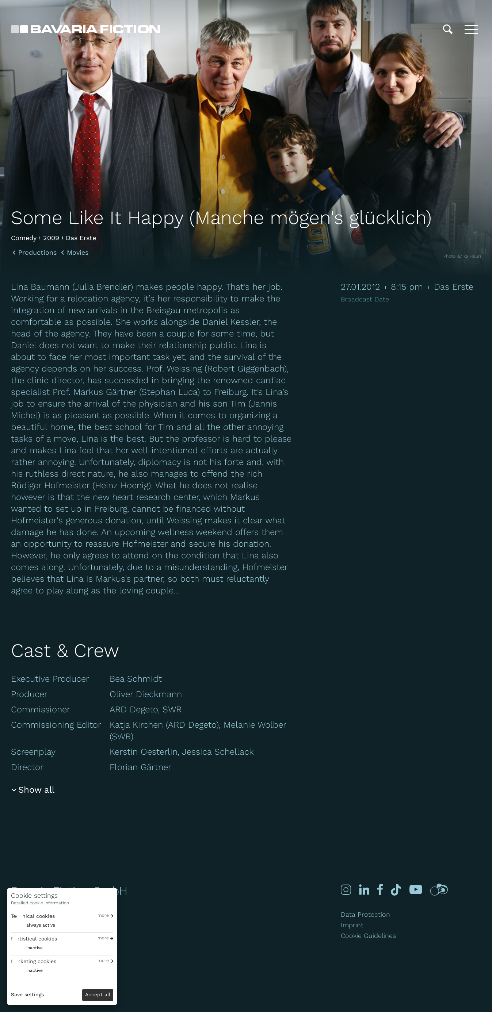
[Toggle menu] (471, 29)
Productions (37, 252)
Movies (77, 252)
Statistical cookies (34, 939)
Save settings (27, 994)
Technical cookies (33, 916)
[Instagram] (346, 890)
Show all (36, 790)
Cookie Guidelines (368, 935)
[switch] (33, 925)
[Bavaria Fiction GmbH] (85, 29)
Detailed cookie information (40, 902)
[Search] (448, 29)
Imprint (352, 925)
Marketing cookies (33, 961)
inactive (34, 947)
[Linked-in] (363, 890)
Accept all (97, 994)
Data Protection (365, 914)
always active (40, 925)
